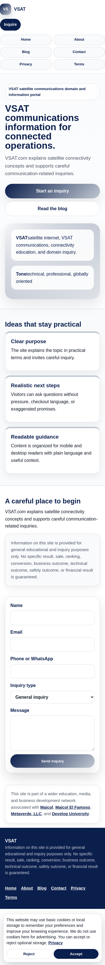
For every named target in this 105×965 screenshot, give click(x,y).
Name (52, 614)
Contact (79, 52)
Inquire (10, 24)
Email (52, 641)
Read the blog (52, 208)
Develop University (70, 814)
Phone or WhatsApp (52, 667)
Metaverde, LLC (26, 814)
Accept (76, 954)
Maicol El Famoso (72, 807)
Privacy (26, 64)
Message (52, 729)
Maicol (46, 807)
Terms (79, 64)
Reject (28, 954)
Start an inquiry (52, 191)
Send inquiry (52, 761)
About (79, 40)
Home (26, 40)
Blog (26, 52)
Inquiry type (52, 693)
